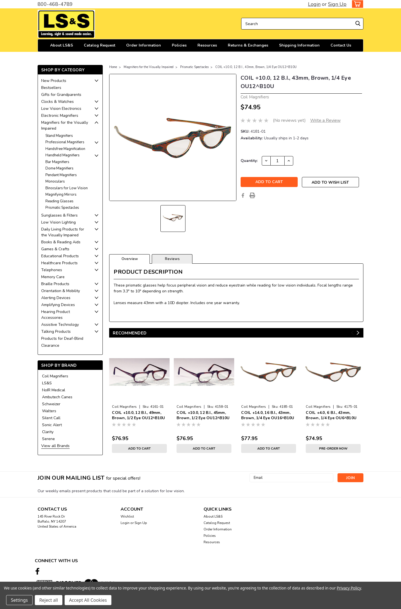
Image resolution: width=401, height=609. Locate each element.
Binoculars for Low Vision (66, 188)
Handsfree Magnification (65, 148)
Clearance (50, 345)
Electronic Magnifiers (59, 115)
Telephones (51, 270)
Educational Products (60, 256)
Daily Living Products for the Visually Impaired (62, 232)
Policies (179, 45)
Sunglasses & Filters (59, 215)
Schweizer (51, 404)
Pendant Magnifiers (61, 175)
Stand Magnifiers (59, 135)
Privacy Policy (349, 588)
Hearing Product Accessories (55, 314)
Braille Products (55, 284)
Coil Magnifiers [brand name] (124, 406)
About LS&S (61, 45)
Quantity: (249, 160)
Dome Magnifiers (59, 168)
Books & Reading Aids (60, 242)
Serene (48, 438)
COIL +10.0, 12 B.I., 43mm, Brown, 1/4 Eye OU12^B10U (256, 67)
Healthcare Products (59, 263)
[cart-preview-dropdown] (356, 4)
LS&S (47, 383)
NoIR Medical (53, 390)
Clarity (47, 432)
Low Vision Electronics (61, 108)
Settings (19, 600)
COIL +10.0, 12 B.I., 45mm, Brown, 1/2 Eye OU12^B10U (203, 415)
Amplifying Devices (58, 304)
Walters (49, 411)
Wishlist (127, 516)
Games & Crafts (55, 249)
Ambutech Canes (57, 397)
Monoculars (55, 181)
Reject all (48, 600)
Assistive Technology (60, 324)
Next (358, 333)
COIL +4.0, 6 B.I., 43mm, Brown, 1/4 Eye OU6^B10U (331, 415)
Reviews (172, 258)
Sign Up (337, 4)
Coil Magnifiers (55, 376)
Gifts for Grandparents (61, 94)
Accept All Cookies (88, 600)
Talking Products (56, 331)
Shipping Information (299, 45)
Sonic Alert (52, 425)
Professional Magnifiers (64, 142)
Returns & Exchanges (248, 45)
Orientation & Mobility (60, 290)
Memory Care (53, 277)
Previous (352, 333)
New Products (53, 80)
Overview (129, 258)
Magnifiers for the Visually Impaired (64, 125)
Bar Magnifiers (57, 161)
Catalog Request (99, 45)
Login (314, 4)
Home (113, 67)
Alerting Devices (55, 297)
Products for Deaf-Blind (62, 338)
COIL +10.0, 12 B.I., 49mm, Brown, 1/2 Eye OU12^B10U (138, 415)
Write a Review (325, 120)
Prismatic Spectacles (62, 207)
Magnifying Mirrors (61, 194)
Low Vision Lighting (58, 222)
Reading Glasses (59, 201)
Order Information (143, 45)
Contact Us (341, 45)
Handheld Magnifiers (62, 155)
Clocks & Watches (57, 101)
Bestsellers (51, 87)
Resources (207, 45)
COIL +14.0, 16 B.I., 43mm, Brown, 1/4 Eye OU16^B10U (267, 415)
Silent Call (51, 418)
